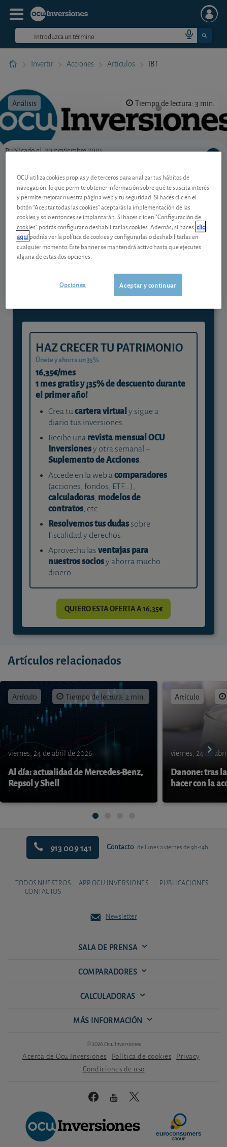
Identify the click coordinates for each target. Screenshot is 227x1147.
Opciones (72, 284)
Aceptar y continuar (147, 284)
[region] (113, 230)
